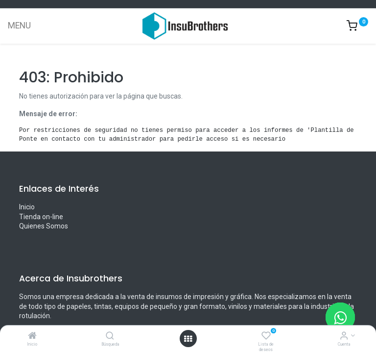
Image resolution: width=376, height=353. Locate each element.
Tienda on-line (41, 217)
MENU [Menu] (19, 25)
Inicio (27, 207)
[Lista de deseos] (266, 336)
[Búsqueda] (110, 336)
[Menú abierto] (188, 339)
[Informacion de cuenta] (344, 336)
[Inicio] (32, 336)
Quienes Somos (43, 226)
